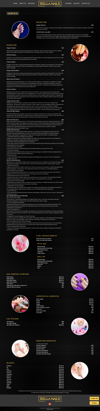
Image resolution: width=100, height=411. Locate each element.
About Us (22, 3)
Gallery (77, 3)
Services (31, 3)
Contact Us (86, 3)
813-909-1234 (94, 398)
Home (15, 3)
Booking (68, 3)
